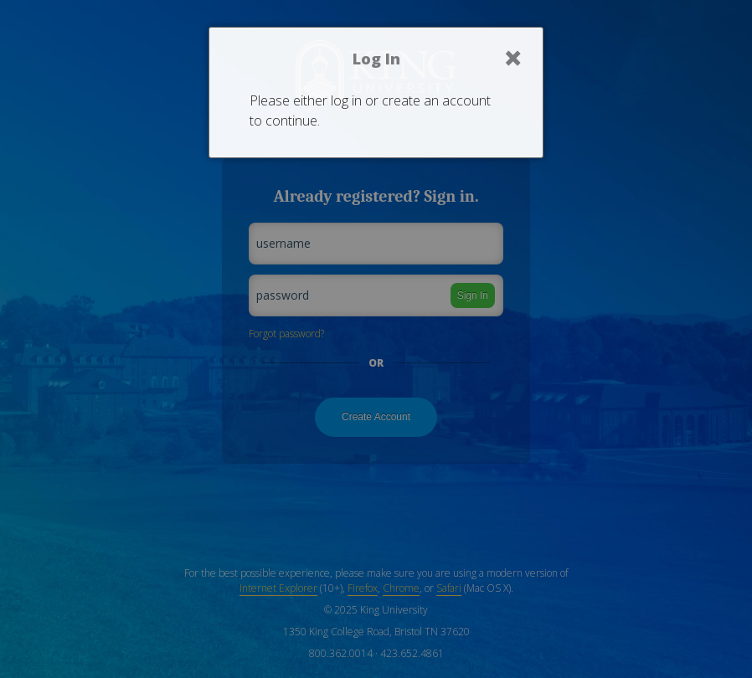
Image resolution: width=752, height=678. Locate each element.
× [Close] (513, 57)
